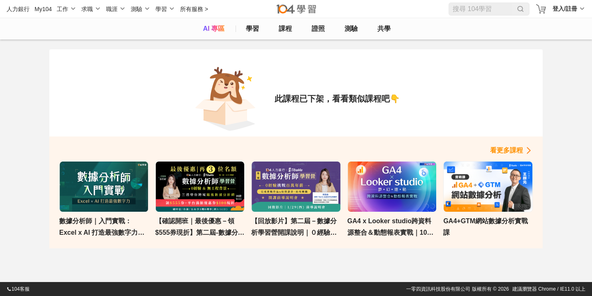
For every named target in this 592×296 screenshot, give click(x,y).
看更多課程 (506, 150)
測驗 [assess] (351, 28)
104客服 (18, 289)
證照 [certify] (318, 28)
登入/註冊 (565, 8)
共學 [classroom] (384, 28)
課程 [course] (285, 28)
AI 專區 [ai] (213, 28)
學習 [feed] (252, 28)
